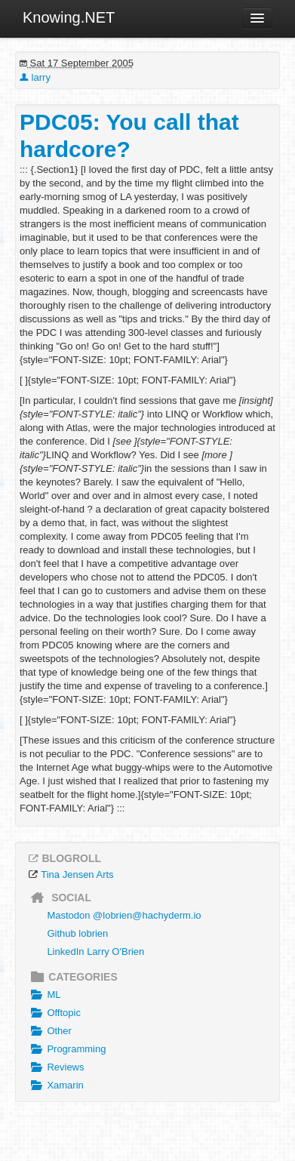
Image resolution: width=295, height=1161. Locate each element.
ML (43, 995)
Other (49, 1031)
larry (35, 77)
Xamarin (55, 1085)
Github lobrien (77, 933)
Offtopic (54, 1013)
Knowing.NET (69, 17)
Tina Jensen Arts (77, 874)
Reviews (56, 1067)
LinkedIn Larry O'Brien (95, 951)
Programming (66, 1049)
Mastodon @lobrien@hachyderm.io (124, 915)
